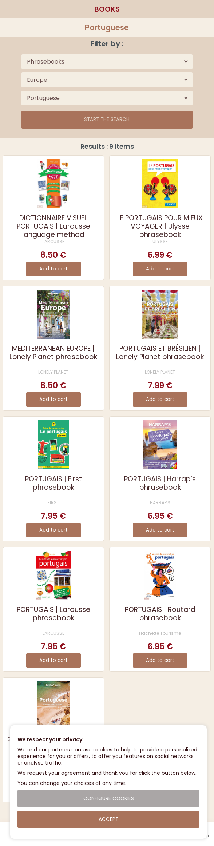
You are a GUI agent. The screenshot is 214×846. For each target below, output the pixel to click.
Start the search (107, 119)
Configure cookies (108, 798)
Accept (108, 819)
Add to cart (53, 268)
